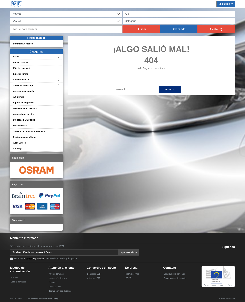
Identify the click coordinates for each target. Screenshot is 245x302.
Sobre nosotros (132, 274)
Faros (16, 56)
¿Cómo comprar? (56, 274)
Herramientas (20, 125)
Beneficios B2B (94, 274)
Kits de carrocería (22, 68)
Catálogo (17, 148)
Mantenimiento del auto (25, 108)
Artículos (14, 277)
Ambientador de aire (23, 114)
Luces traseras (20, 62)
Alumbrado (18, 97)
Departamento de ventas (174, 274)
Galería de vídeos (18, 282)
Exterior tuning (20, 74)
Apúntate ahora (128, 252)
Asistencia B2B (94, 278)
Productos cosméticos (24, 137)
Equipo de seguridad (23, 102)
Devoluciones (55, 287)
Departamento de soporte (175, 278)
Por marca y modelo (23, 43)
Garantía (53, 282)
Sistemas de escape (23, 85)
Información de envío (58, 278)
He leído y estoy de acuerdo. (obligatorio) (46, 258)
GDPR (128, 278)
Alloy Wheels (19, 143)
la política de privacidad (34, 259)
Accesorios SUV (21, 79)
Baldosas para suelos (24, 120)
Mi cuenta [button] (225, 3)
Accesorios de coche (23, 91)
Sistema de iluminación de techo (29, 131)
